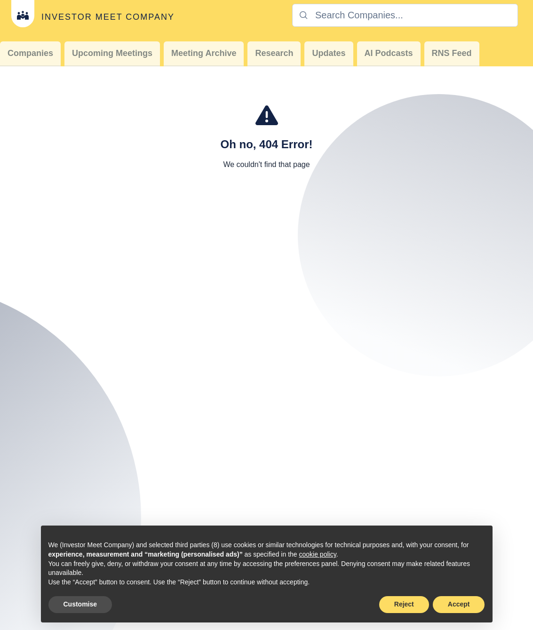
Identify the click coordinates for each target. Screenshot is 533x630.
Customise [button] (80, 604)
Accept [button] (459, 604)
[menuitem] (30, 53)
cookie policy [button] (317, 554)
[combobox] (405, 15)
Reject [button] (404, 604)
